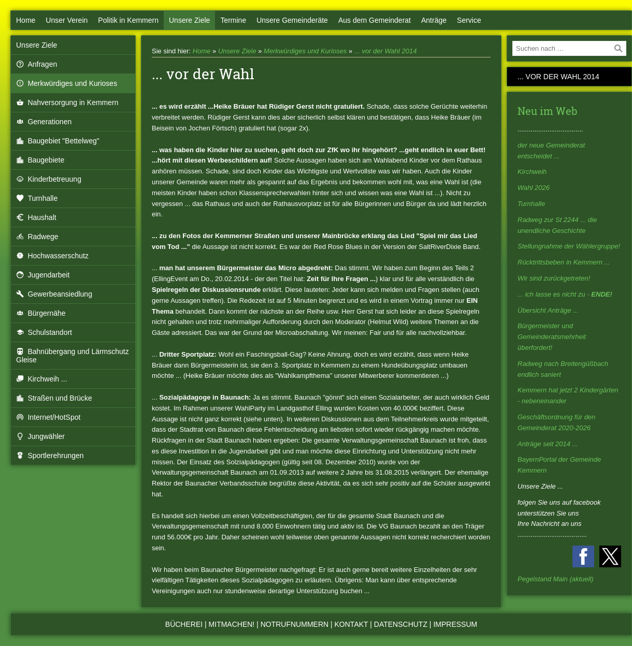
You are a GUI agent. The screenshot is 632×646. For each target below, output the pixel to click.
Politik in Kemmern (128, 20)
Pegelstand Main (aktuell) (556, 579)
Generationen (43, 122)
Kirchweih (532, 171)
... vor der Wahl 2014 (385, 51)
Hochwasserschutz (52, 256)
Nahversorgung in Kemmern (67, 102)
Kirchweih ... (41, 379)
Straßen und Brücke (54, 398)
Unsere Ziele (189, 20)
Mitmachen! (232, 624)
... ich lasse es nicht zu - (565, 294)
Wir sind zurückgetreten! (554, 278)
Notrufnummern (294, 624)
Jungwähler (40, 436)
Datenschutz (400, 624)
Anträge (434, 20)
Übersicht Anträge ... (548, 310)
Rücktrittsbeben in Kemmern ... (564, 262)
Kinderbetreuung (48, 179)
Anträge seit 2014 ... (548, 444)
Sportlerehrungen (50, 455)
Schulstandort (44, 332)
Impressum (455, 624)
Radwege (37, 236)
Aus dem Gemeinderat (374, 20)
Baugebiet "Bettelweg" (57, 141)
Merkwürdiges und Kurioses (66, 83)
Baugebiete (40, 160)
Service (469, 20)
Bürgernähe (41, 313)
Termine (233, 20)
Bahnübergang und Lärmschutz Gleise (72, 355)
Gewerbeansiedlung (54, 294)
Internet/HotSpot (48, 417)
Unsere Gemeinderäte (292, 20)
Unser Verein (67, 20)
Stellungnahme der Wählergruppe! (569, 246)
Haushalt (36, 217)
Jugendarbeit (42, 275)
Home (25, 20)
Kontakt (351, 624)
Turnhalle (37, 198)
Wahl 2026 (534, 188)
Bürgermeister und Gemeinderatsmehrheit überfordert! (552, 336)
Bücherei (184, 624)
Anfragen (36, 64)
